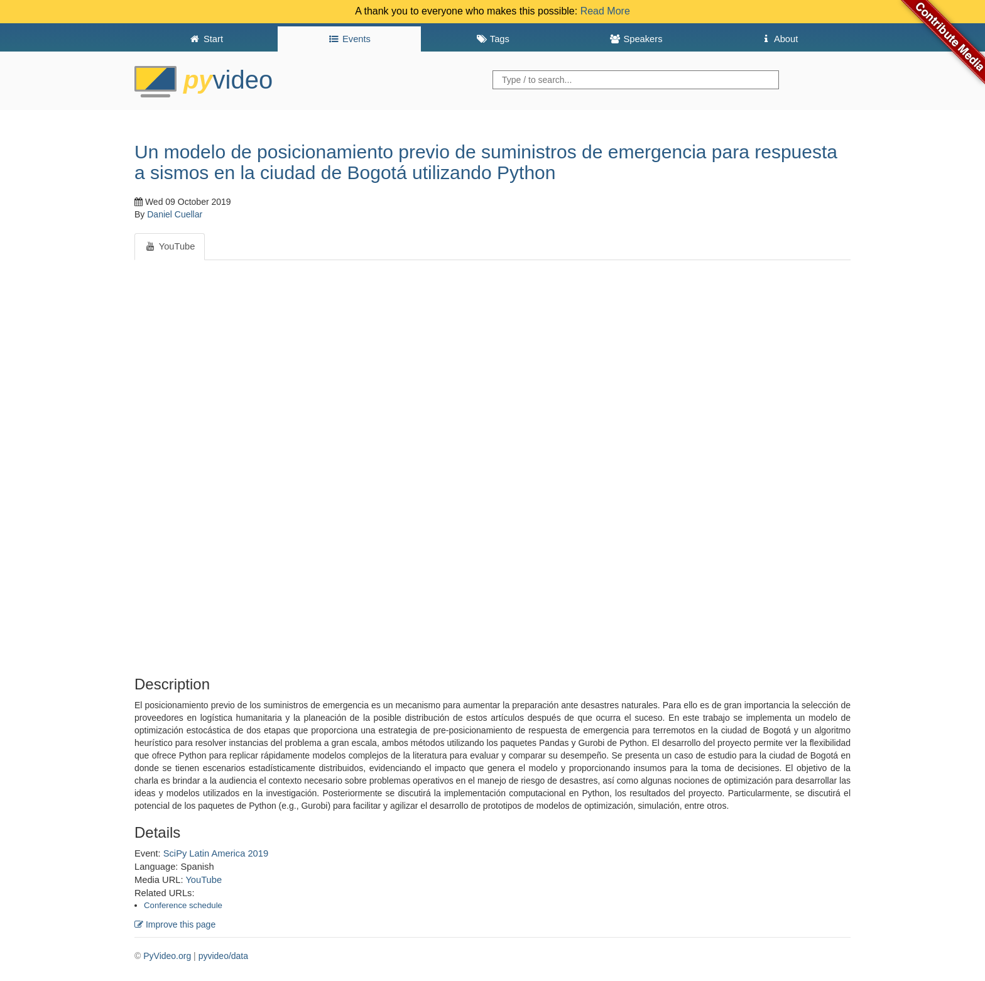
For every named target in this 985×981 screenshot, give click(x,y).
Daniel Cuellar (174, 214)
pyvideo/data (223, 956)
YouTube (203, 880)
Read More (605, 11)
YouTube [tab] (169, 246)
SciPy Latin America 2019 (215, 853)
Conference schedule (183, 905)
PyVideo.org (167, 956)
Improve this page (174, 924)
